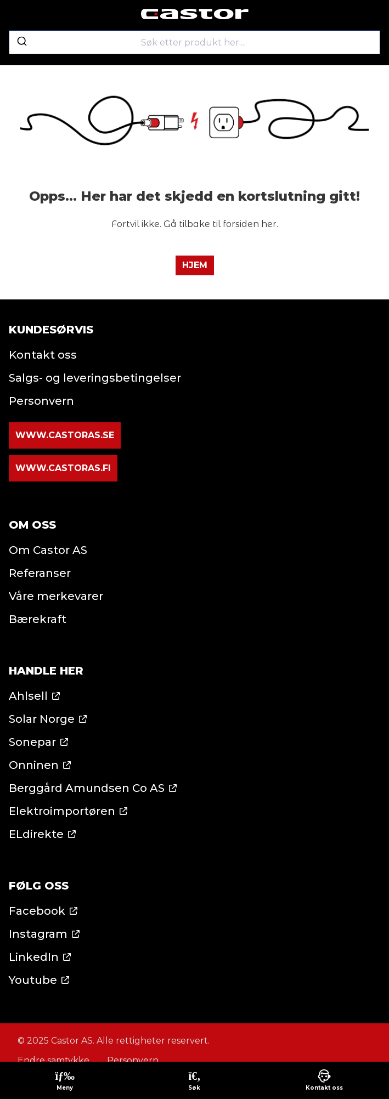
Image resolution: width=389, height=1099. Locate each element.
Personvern (41, 400)
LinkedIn (34, 957)
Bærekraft (37, 619)
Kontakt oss (43, 354)
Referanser (40, 573)
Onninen (34, 765)
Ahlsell (28, 696)
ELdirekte (36, 834)
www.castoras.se (64, 435)
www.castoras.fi (63, 468)
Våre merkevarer (56, 596)
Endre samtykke (53, 1060)
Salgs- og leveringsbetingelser (95, 377)
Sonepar (32, 742)
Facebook (37, 910)
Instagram (38, 934)
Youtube (33, 980)
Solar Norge (42, 719)
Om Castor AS (48, 550)
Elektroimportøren (62, 811)
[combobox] (194, 42)
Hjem (194, 265)
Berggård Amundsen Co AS (87, 788)
